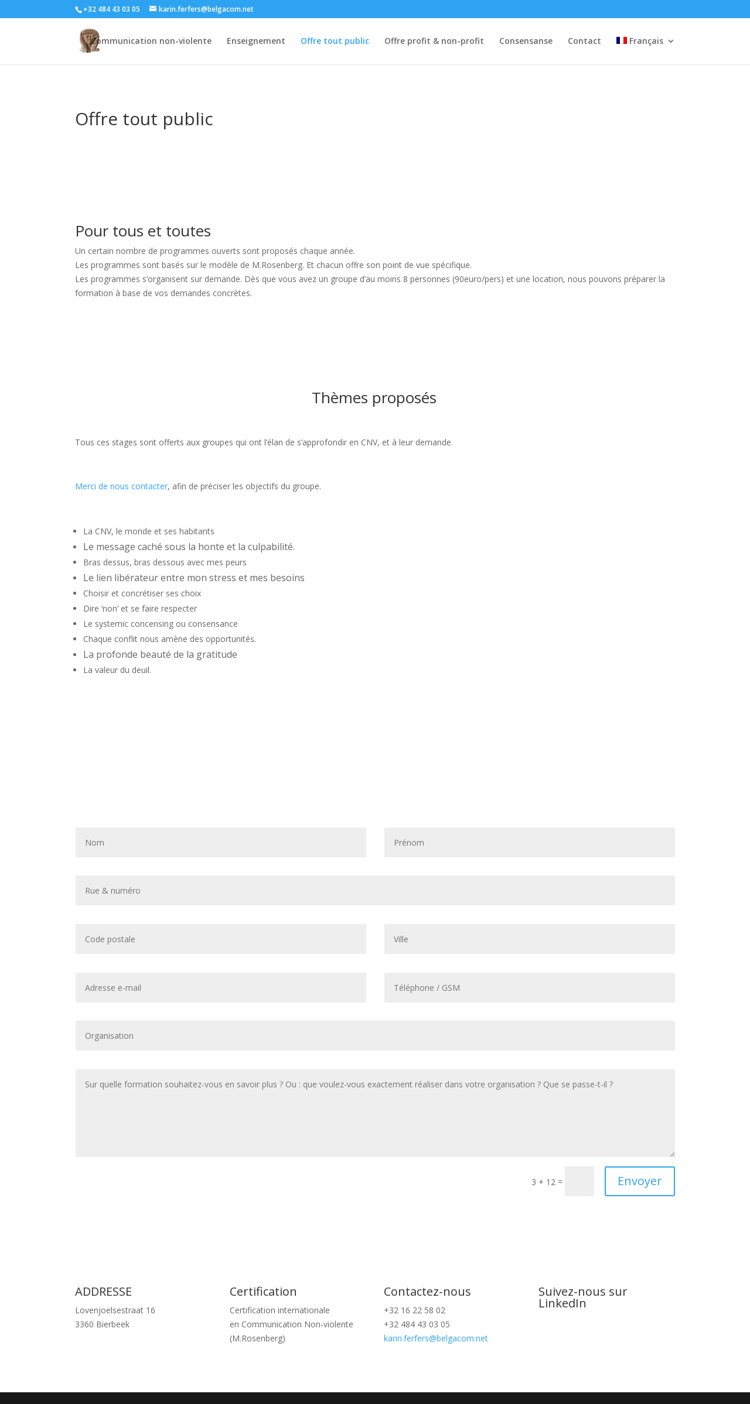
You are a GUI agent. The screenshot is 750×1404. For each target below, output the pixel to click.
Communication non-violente (151, 41)
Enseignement (256, 41)
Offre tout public (335, 41)
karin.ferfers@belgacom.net (436, 1338)
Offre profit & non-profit (434, 41)
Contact (584, 41)
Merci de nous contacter (121, 486)
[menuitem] (645, 50)
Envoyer (640, 1181)
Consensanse (526, 41)
